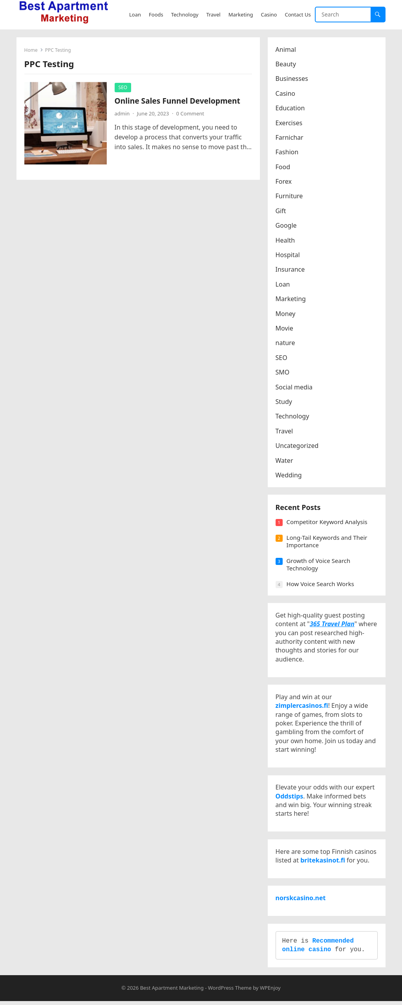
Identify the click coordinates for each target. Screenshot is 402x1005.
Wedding (289, 475)
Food (283, 167)
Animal (286, 49)
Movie (284, 328)
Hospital (288, 254)
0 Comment (190, 113)
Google (286, 225)
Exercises (289, 123)
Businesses (292, 79)
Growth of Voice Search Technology (319, 565)
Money (286, 313)
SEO (123, 87)
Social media (294, 387)
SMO (283, 372)
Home (31, 50)
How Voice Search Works (320, 584)
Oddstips (289, 798)
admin (122, 113)
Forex (284, 181)
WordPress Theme (230, 991)
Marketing (291, 299)
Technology (292, 416)
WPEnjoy (270, 991)
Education (290, 108)
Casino (285, 93)
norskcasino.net (301, 901)
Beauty (286, 64)
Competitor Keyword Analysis (327, 522)
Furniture (289, 196)
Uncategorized (297, 446)
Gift (281, 210)
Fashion (287, 152)
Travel (284, 431)
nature (285, 343)
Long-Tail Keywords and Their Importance (327, 542)
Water (284, 460)
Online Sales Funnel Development (177, 100)
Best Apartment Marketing (172, 991)
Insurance (290, 269)
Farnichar (289, 137)
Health (285, 240)
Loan (283, 284)
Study (284, 401)
